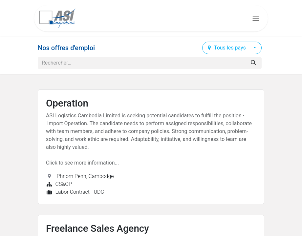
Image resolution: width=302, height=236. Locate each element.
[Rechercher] (253, 63)
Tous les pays (227, 48)
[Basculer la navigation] (256, 18)
